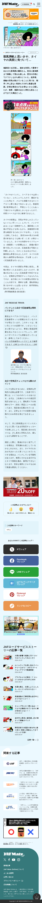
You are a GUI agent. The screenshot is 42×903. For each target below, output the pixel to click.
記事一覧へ (32, 740)
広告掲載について (10, 884)
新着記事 (7, 865)
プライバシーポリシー (12, 881)
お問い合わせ (9, 877)
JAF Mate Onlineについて (14, 869)
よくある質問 (9, 873)
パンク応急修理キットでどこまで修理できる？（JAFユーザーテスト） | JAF (21, 344)
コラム (8, 530)
